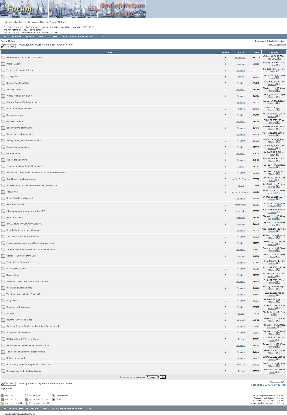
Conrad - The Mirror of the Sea (20, 256)
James (241, 77)
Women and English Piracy (19, 288)
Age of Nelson (8, 41)
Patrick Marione (13, 64)
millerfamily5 (240, 205)
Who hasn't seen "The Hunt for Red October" (27, 281)
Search (42, 36)
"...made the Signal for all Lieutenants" (24, 166)
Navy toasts (12, 300)
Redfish (272, 72)
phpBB (14, 414)
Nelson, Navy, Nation (16, 268)
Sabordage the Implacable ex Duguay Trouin (27, 345)
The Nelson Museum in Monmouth (22, 236)
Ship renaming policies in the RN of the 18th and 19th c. (33, 185)
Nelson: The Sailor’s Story (18, 83)
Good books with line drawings (21, 179)
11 (278, 41)
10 (275, 41)
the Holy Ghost (13, 89)
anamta (272, 181)
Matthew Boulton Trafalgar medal (22, 102)
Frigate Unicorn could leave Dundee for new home (30, 243)
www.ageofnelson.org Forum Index (37, 45)
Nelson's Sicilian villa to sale (20, 198)
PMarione (240, 70)
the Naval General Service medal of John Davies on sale (33, 326)
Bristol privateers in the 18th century (23, 230)
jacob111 (241, 365)
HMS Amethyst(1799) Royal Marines (23, 339)
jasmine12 (272, 193)
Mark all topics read (277, 45)
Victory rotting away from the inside (23, 140)
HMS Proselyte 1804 (16, 204)
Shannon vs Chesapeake (18, 307)
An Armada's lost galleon (18, 332)
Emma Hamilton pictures (18, 147)
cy (272, 315)
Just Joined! (12, 192)
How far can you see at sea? (19, 320)
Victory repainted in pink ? (19, 96)
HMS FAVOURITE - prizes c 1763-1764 (24, 57)
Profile (30, 36)
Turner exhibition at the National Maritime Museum (30, 249)
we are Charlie (13, 153)
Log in (99, 36)
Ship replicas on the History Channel (24, 371)
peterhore (240, 64)
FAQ (6, 36)
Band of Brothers (14, 217)
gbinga (241, 256)
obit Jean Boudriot (15, 121)
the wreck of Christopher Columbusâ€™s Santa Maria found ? (36, 172)
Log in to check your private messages (71, 36)
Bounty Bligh (12, 275)
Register (16, 36)
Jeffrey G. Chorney (240, 179)
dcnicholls (240, 211)
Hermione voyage (14, 115)
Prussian (241, 102)
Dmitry (241, 185)
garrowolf (241, 320)
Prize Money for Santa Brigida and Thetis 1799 (28, 364)
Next (282, 41)
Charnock (272, 187)
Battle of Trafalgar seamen (19, 108)
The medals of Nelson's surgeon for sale (25, 352)
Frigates (10, 313)
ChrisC (241, 166)
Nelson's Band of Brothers (19, 128)
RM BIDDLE (240, 57)
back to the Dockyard (16, 160)
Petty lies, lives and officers (19, 70)
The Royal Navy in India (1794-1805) (23, 294)
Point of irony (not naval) (18, 262)
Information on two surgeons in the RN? (25, 211)
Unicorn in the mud (15, 358)
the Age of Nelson (56, 22)
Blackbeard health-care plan (19, 134)
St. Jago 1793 (12, 77)
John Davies (272, 328)
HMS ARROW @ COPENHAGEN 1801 (24, 224)
